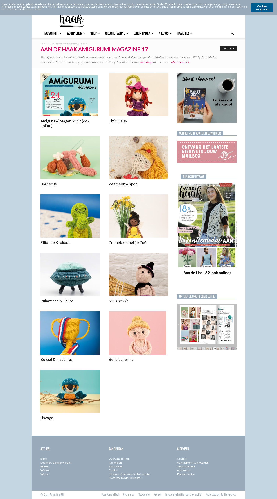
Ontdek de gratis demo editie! (197, 296)
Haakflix (184, 33)
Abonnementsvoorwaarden (193, 462)
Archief (113, 470)
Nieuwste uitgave (193, 177)
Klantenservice (186, 474)
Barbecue (48, 184)
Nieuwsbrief (116, 466)
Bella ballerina (121, 359)
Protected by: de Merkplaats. (125, 477)
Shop (95, 33)
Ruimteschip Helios (56, 300)
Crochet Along (116, 33)
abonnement (180, 62)
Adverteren (183, 470)
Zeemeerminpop (123, 184)
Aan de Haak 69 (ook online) (207, 272)
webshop (146, 62)
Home (43, 43)
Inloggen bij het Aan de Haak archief (129, 474)
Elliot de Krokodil (55, 242)
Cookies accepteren (262, 7)
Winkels (45, 470)
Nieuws (165, 33)
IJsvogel (47, 417)
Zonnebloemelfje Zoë (127, 242)
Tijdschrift (52, 33)
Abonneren (76, 33)
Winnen (44, 474)
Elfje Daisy (118, 121)
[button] (232, 33)
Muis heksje (119, 300)
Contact (182, 458)
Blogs (43, 458)
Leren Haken (143, 33)
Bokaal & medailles (56, 359)
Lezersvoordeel (186, 466)
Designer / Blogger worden (55, 462)
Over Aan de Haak (119, 458)
